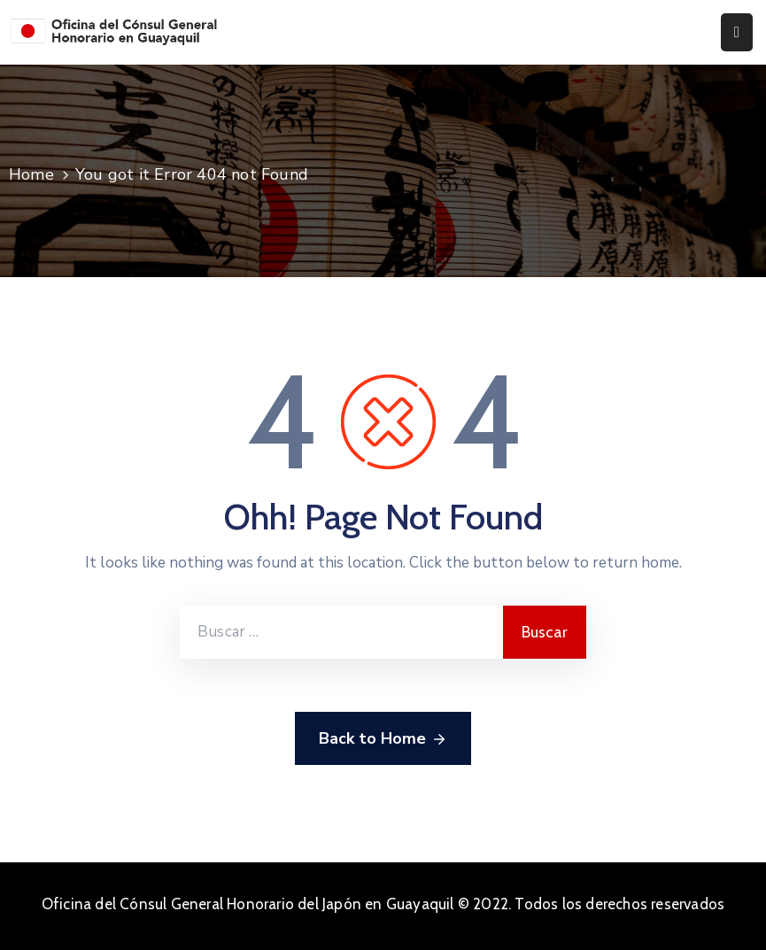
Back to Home (383, 739)
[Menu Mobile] (737, 32)
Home (31, 174)
